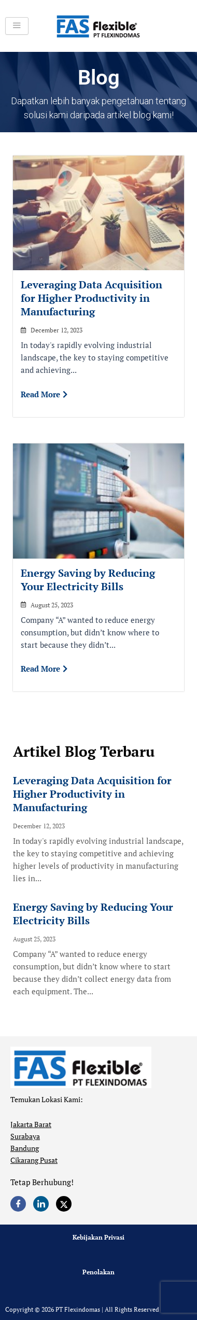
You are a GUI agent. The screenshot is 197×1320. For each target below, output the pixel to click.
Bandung (24, 1148)
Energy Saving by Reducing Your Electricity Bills (88, 579)
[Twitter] (64, 1204)
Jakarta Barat (30, 1124)
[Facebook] (18, 1204)
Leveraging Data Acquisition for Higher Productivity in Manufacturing (91, 297)
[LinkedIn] (41, 1204)
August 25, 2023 (52, 605)
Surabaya (25, 1136)
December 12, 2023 (56, 330)
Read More (44, 394)
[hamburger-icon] (17, 26)
